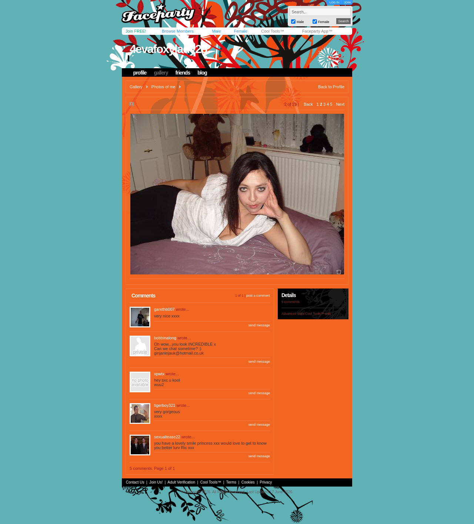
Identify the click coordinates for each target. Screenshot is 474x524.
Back (308, 104)
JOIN (347, 2)
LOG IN (334, 2)
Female (240, 31)
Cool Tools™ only (318, 314)
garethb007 (164, 309)
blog (202, 73)
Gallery (136, 87)
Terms (231, 482)
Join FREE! (136, 31)
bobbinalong (165, 338)
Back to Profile (331, 87)
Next (340, 104)
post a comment (258, 295)
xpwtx (159, 374)
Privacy (266, 482)
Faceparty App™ (317, 31)
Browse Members (178, 31)
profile (140, 73)
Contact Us (135, 482)
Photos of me (163, 87)
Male (216, 31)
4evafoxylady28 (168, 49)
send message (259, 325)
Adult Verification (181, 482)
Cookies (248, 482)
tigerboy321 (165, 405)
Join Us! (156, 482)
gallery (161, 73)
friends (183, 73)
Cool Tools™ (272, 31)
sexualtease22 (167, 437)
